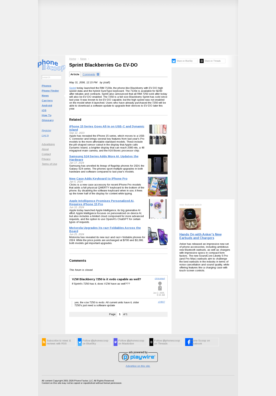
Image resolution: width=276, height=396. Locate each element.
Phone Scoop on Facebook (200, 342)
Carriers (47, 100)
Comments (77, 260)
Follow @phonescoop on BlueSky (95, 342)
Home (72, 58)
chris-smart (160, 278)
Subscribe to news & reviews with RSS (59, 342)
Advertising (48, 144)
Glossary (48, 120)
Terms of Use (49, 163)
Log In (45, 135)
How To (46, 115)
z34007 (161, 302)
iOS (44, 110)
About (45, 149)
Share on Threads (213, 61)
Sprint (72, 87)
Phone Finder (50, 90)
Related (75, 119)
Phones (46, 85)
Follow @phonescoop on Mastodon (131, 342)
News (45, 95)
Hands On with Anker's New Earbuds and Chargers (200, 236)
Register (46, 130)
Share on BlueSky (185, 61)
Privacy (46, 159)
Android (47, 105)
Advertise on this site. (138, 365)
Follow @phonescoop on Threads (167, 342)
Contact (46, 154)
